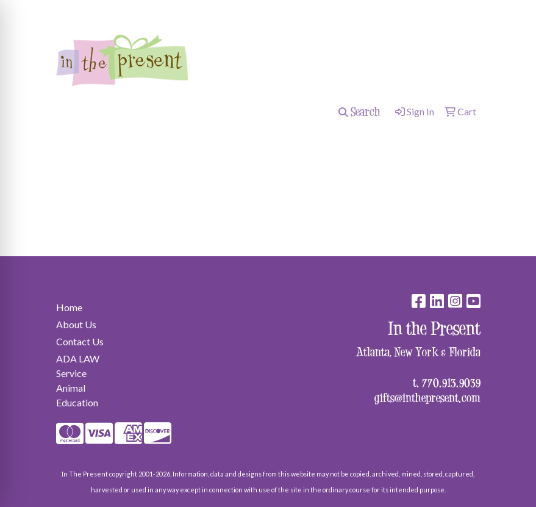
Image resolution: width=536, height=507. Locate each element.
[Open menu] (511, 143)
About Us (76, 324)
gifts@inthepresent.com (427, 397)
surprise (77, 10)
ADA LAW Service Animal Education (77, 380)
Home (69, 307)
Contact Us (80, 341)
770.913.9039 (451, 382)
